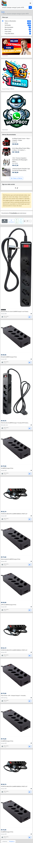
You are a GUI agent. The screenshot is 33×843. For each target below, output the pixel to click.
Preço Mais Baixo (9, 33)
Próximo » (12, 841)
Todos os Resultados (10, 21)
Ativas (6, 23)
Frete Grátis (8, 31)
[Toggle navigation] (30, 3)
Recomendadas (9, 27)
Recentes (4, 221)
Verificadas (8, 25)
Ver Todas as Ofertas (16, 178)
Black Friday (8, 29)
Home (3, 12)
